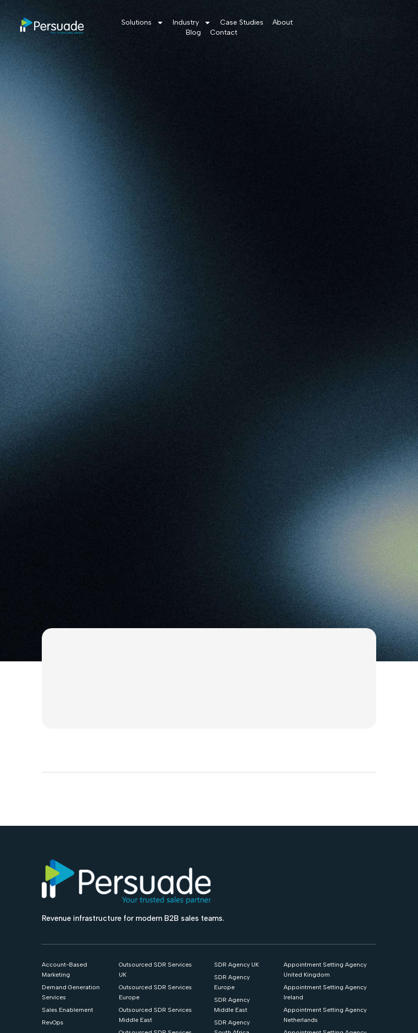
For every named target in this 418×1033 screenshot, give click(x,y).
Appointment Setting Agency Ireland (325, 992)
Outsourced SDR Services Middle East (155, 1014)
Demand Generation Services (71, 992)
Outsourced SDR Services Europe (155, 992)
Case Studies (241, 22)
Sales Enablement (67, 1009)
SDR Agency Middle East (232, 1004)
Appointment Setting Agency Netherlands (325, 1014)
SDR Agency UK (236, 964)
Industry (192, 23)
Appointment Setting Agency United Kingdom (325, 969)
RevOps (52, 1022)
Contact (223, 32)
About (282, 22)
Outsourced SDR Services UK (155, 969)
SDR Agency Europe (232, 982)
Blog (193, 32)
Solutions (142, 23)
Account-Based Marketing (64, 969)
